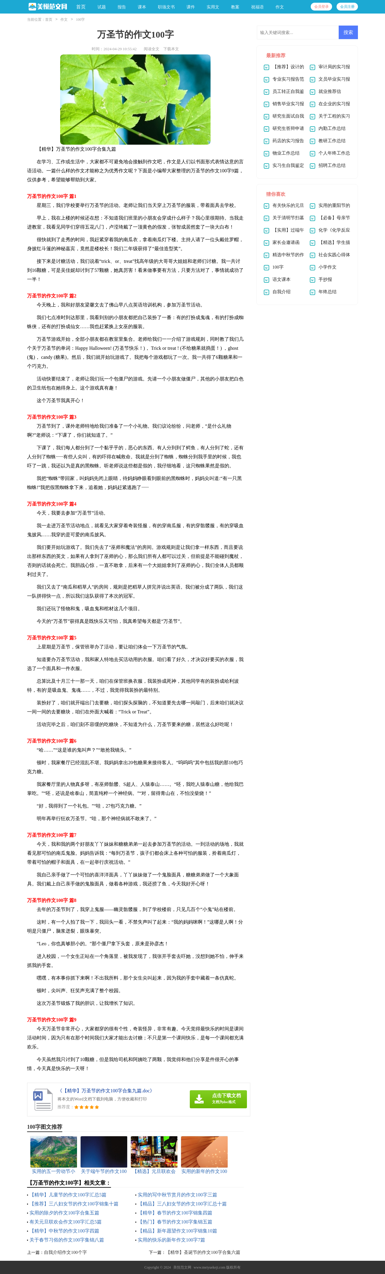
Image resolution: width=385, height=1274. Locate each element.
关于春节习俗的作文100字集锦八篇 (66, 1239)
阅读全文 (151, 49)
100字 (80, 19)
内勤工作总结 (332, 128)
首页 (81, 6)
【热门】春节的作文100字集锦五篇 (175, 1221)
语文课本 (282, 279)
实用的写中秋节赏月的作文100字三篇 (177, 1194)
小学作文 (328, 267)
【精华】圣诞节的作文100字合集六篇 (203, 1252)
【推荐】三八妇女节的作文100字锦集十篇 (74, 1203)
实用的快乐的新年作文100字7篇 (171, 1239)
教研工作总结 (332, 140)
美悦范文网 (182, 1267)
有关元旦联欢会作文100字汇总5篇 (65, 1221)
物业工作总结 (286, 153)
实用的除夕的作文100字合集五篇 (64, 1212)
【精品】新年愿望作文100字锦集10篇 (177, 1230)
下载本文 (171, 49)
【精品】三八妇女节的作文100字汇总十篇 (182, 1203)
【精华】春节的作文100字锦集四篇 (175, 1212)
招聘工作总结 (332, 165)
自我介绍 (282, 291)
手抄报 (325, 279)
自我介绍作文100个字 (65, 1252)
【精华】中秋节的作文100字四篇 (64, 1230)
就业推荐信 (330, 91)
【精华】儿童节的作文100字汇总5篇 (67, 1194)
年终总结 (328, 291)
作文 (64, 19)
